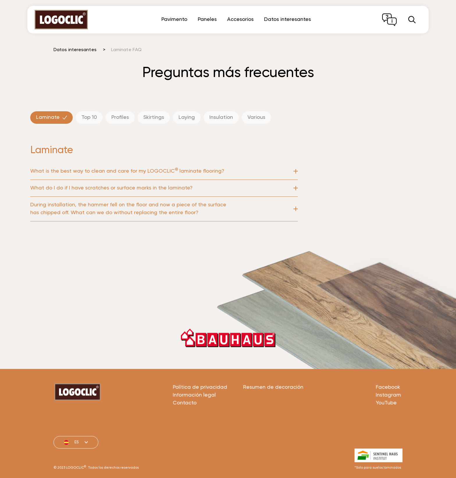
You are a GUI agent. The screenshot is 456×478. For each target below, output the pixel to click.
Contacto (185, 423)
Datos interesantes (287, 19)
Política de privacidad (200, 408)
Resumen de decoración (273, 408)
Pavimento (174, 19)
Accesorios (240, 19)
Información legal (194, 415)
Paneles (207, 19)
